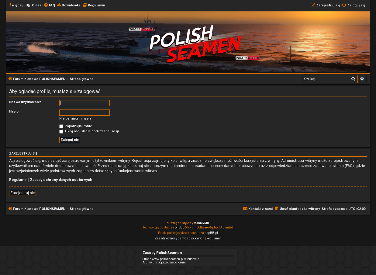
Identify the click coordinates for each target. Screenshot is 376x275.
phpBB (180, 227)
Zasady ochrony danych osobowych (61, 180)
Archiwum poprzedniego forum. (165, 262)
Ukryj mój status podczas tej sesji (89, 131)
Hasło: (14, 111)
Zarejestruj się (22, 193)
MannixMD (201, 223)
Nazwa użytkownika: (25, 102)
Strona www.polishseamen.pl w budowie (171, 259)
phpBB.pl (211, 233)
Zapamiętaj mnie (75, 126)
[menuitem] (33, 5)
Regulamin (18, 180)
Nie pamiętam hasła (75, 118)
